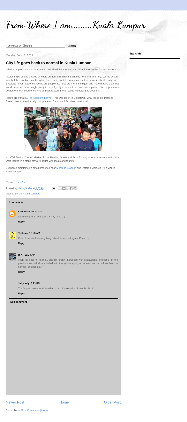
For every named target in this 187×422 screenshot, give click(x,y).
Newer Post (15, 402)
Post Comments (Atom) (34, 410)
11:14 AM (30, 254)
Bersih (18, 193)
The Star (20, 182)
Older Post (112, 402)
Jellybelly (24, 283)
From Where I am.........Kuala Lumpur (75, 25)
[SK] (20, 254)
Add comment (18, 301)
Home (64, 402)
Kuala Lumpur (31, 193)
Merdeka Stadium (66, 167)
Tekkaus (23, 233)
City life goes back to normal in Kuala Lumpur (48, 63)
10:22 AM (36, 211)
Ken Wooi (24, 211)
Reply (21, 221)
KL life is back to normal (38, 97)
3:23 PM (35, 283)
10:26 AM (34, 233)
